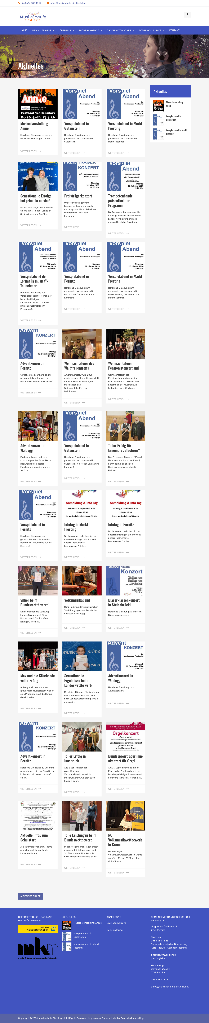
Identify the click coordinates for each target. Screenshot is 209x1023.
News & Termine (42, 30)
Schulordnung (115, 930)
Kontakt (174, 30)
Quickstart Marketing (132, 1018)
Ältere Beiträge (30, 896)
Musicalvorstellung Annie (34, 125)
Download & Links (150, 30)
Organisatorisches (119, 30)
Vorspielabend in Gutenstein (76, 125)
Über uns (65, 30)
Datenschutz (109, 1018)
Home (24, 30)
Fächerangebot (89, 30)
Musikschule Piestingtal (52, 1018)
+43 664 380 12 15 (29, 3)
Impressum (94, 1018)
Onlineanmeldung (116, 923)
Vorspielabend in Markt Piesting (125, 125)
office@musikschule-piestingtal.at (68, 3)
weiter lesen (28, 151)
